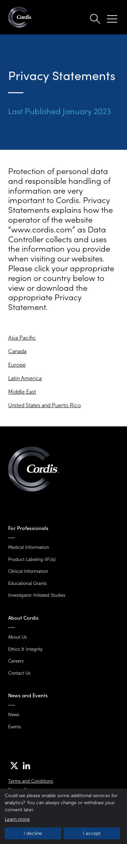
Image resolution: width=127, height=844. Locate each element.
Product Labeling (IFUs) (32, 559)
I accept (92, 833)
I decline (33, 833)
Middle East (22, 392)
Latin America (25, 378)
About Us (17, 637)
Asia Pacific (22, 338)
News (13, 714)
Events (14, 726)
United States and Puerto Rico (44, 405)
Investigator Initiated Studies (36, 595)
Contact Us (19, 673)
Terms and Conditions (30, 781)
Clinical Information (28, 571)
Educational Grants (27, 583)
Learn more (17, 819)
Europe (17, 365)
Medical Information (28, 547)
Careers (16, 661)
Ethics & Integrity (25, 649)
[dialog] (63, 816)
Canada (17, 351)
